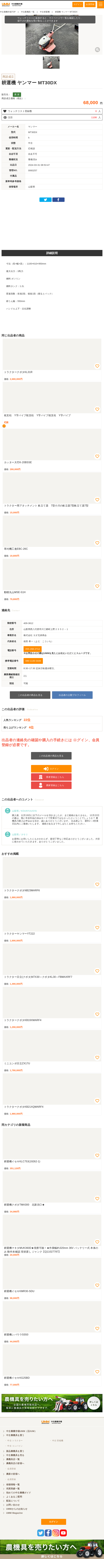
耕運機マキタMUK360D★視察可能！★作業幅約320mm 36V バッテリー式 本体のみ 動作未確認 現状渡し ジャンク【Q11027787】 (51, 1250)
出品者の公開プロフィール (72, 695)
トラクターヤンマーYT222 (19, 933)
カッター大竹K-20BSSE (18, 462)
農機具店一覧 (13, 1459)
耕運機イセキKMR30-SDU (19, 1291)
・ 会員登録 (10, 1469)
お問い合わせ (13, 1505)
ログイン (78, 4)
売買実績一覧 (13, 1488)
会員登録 (90, 4)
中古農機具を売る (15, 1455)
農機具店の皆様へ (15, 1463)
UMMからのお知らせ (16, 1509)
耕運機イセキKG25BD (17, 1377)
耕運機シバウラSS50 (16, 1334)
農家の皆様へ (13, 1474)
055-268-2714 (32, 649)
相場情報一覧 (13, 1484)
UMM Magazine (14, 1513)
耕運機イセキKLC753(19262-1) (22, 1161)
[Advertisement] (52, 225)
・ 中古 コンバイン (14, 1446)
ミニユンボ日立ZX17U (17, 1063)
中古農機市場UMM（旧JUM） (21, 1431)
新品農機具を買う (15, 1451)
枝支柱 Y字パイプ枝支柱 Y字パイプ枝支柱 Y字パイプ (37, 415)
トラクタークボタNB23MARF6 (22, 890)
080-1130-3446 (33, 661)
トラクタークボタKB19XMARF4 (22, 1020)
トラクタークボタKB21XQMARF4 (23, 1106)
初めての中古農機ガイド (18, 1492)
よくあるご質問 (14, 1496)
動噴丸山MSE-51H (15, 592)
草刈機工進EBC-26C (16, 549)
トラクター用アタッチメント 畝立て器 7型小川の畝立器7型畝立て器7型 (46, 505)
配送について (13, 1501)
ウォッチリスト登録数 (20, 111)
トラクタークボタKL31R (18, 372)
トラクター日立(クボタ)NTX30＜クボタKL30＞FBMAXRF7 (38, 977)
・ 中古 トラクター (14, 1440)
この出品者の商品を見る (30, 695)
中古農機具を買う (15, 1435)
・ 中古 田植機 (56, 1440)
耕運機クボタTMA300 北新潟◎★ (24, 1204)
